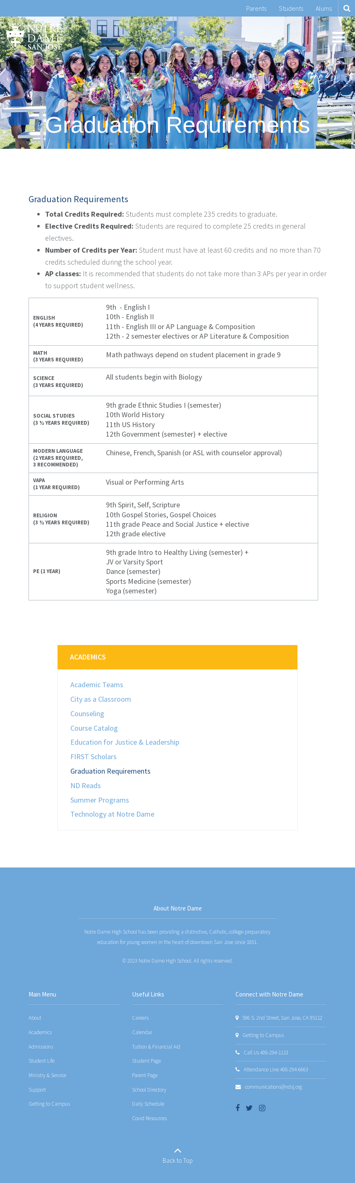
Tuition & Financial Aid (156, 1046)
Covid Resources (149, 1118)
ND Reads (85, 785)
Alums (324, 8)
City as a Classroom (100, 699)
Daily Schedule (148, 1103)
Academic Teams (96, 684)
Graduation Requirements (110, 771)
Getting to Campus (49, 1103)
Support (37, 1089)
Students (291, 8)
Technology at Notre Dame (112, 814)
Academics (88, 657)
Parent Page (145, 1075)
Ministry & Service (47, 1075)
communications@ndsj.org (273, 1086)
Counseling (87, 713)
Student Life (42, 1060)
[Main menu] (338, 36)
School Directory (149, 1089)
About (35, 1017)
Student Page (146, 1060)
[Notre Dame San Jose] (34, 37)
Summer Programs (99, 800)
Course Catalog (94, 728)
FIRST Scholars (93, 756)
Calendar (142, 1032)
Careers (140, 1017)
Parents (256, 8)
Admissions (41, 1046)
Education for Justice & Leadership (124, 742)
